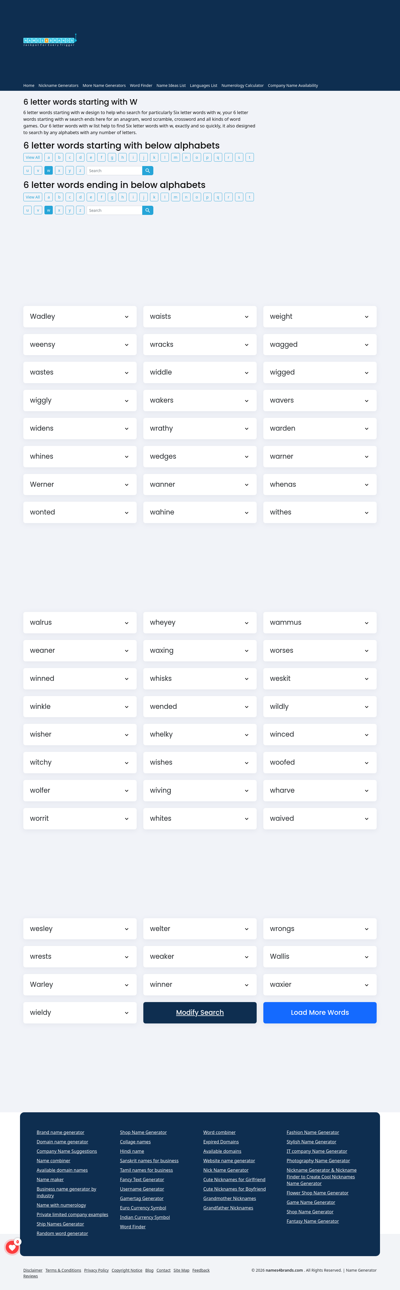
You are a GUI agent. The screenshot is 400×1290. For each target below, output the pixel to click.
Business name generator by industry (66, 1192)
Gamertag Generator (142, 1198)
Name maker (50, 1179)
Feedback (201, 1270)
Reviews (30, 1276)
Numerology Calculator (242, 85)
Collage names (135, 1142)
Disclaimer (32, 1270)
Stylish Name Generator (311, 1142)
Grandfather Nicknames (228, 1208)
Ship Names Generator (60, 1224)
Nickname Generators (59, 85)
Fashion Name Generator (313, 1132)
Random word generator (62, 1233)
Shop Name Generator (143, 1132)
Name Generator (361, 1270)
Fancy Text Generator (142, 1179)
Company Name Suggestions (67, 1151)
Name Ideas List (171, 85)
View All (33, 157)
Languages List (204, 85)
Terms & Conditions (63, 1270)
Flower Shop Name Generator (318, 1193)
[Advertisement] (230, 41)
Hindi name (132, 1151)
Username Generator (142, 1189)
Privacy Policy (96, 1270)
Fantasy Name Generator (313, 1221)
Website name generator (229, 1161)
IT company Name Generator (317, 1151)
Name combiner (53, 1161)
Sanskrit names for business (149, 1161)
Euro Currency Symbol (143, 1208)
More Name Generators (104, 85)
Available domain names (62, 1170)
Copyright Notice (127, 1270)
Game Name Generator (311, 1202)
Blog (149, 1270)
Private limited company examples (72, 1214)
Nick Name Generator (226, 1170)
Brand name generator (60, 1132)
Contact (164, 1270)
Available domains (222, 1151)
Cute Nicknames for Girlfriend (234, 1179)
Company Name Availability (293, 85)
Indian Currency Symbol (145, 1217)
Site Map (181, 1270)
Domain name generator (62, 1142)
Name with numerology (61, 1205)
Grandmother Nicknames (229, 1198)
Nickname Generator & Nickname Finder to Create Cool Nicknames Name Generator (322, 1176)
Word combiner (219, 1132)
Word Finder (141, 85)
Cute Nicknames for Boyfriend (234, 1189)
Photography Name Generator (318, 1161)
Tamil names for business (146, 1170)
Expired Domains (221, 1142)
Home (28, 85)
